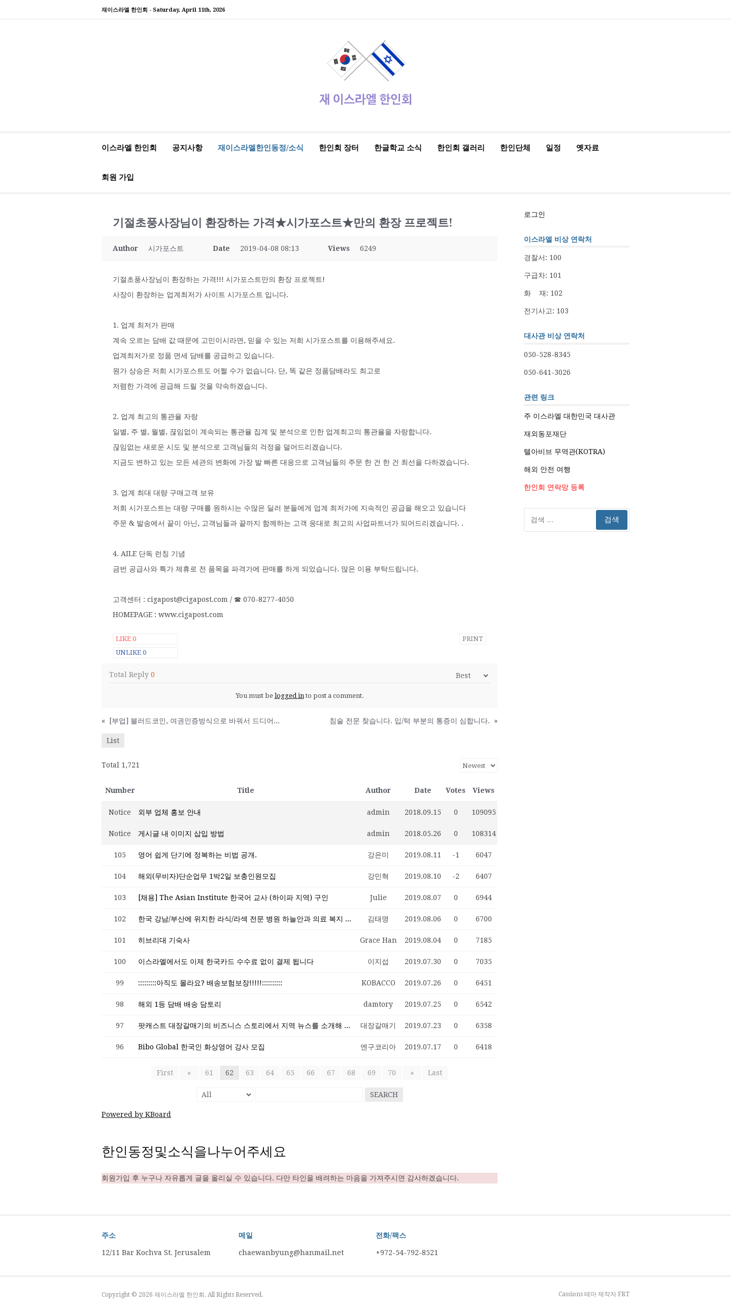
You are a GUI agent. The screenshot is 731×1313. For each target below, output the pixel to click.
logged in (289, 695)
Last (431, 1073)
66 (311, 1073)
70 (392, 1073)
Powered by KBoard (136, 1114)
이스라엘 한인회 (129, 147)
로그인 (534, 214)
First (169, 1073)
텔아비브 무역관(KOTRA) (564, 451)
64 (270, 1073)
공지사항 (187, 147)
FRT (623, 1294)
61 (209, 1073)
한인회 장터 (339, 147)
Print (472, 639)
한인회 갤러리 (461, 147)
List (113, 740)
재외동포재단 (545, 434)
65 (290, 1073)
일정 (553, 147)
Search (384, 1095)
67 (331, 1073)
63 (250, 1073)
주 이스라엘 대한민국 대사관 (569, 416)
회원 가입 (118, 177)
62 (229, 1073)
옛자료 (587, 147)
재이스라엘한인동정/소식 (261, 147)
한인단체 (515, 147)
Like (126, 639)
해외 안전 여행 (547, 469)
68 (351, 1073)
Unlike (131, 652)
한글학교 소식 (398, 147)
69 (372, 1073)
